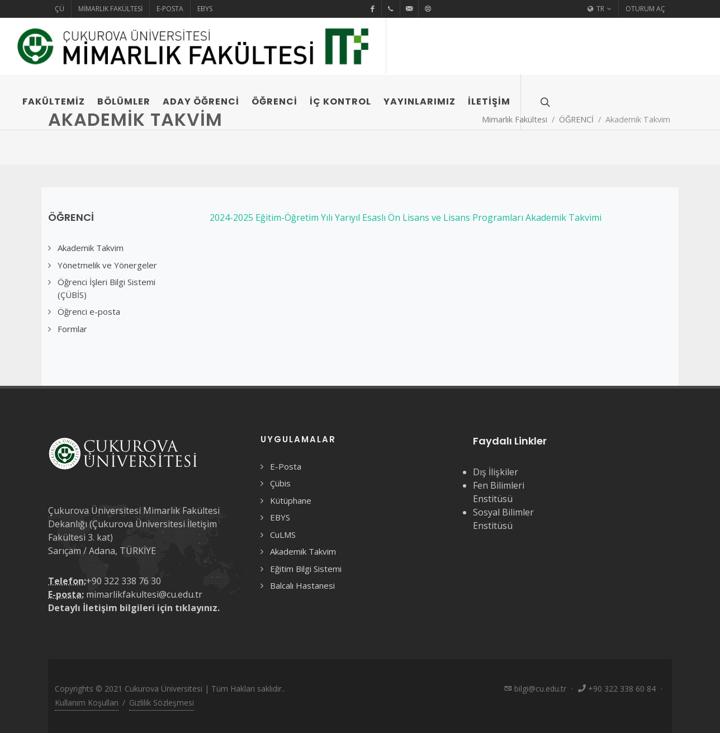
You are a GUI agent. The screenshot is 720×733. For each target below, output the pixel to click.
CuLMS (283, 534)
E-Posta (170, 8)
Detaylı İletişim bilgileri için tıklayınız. (134, 608)
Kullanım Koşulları (87, 702)
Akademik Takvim (303, 551)
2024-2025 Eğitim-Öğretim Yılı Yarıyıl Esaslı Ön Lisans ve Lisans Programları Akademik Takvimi (405, 217)
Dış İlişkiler (495, 472)
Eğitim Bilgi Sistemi (306, 568)
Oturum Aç (645, 8)
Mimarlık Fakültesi (110, 8)
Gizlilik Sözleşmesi (161, 702)
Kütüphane (290, 500)
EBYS (204, 8)
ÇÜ (59, 8)
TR (600, 9)
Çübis (280, 483)
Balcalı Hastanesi (302, 585)
